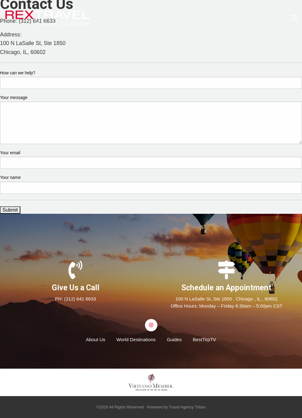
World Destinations (135, 339)
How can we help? (17, 72)
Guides (174, 339)
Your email (10, 152)
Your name (10, 177)
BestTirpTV (204, 339)
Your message (13, 97)
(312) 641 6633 (80, 298)
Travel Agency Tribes (187, 407)
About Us (95, 339)
